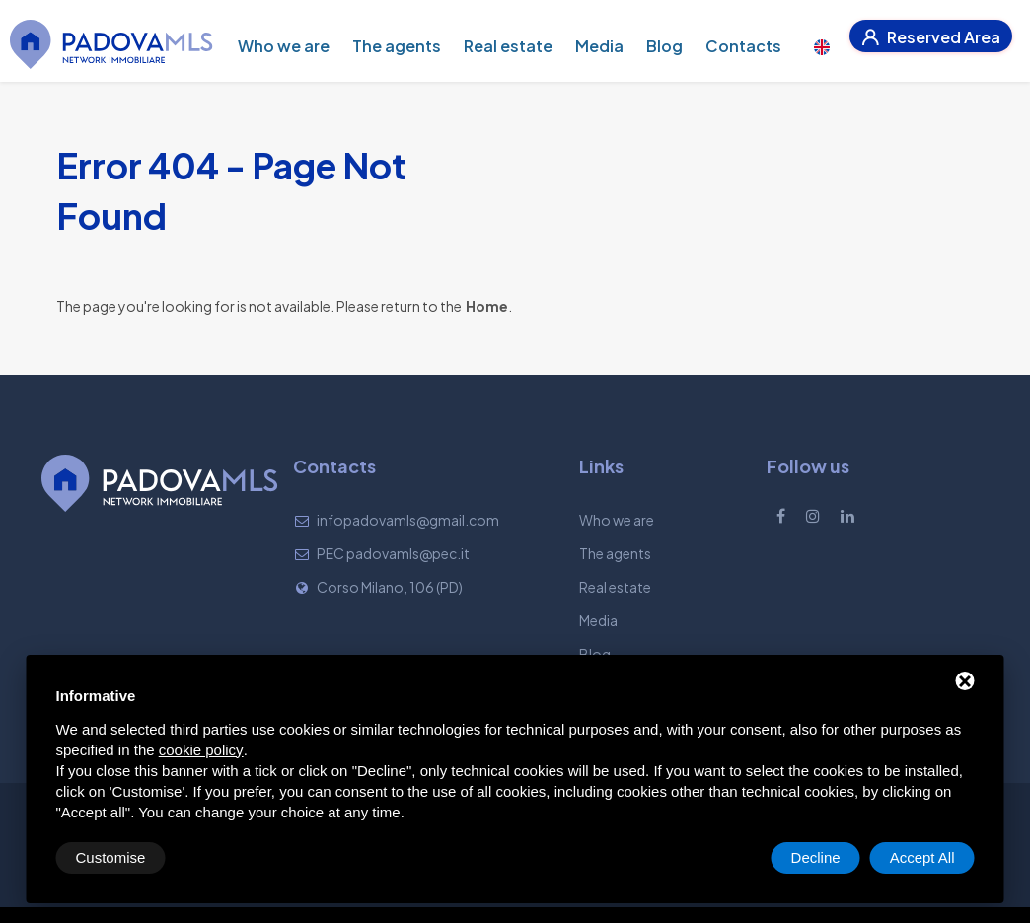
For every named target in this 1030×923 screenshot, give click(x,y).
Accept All (922, 857)
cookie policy (201, 750)
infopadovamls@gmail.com (408, 520)
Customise (111, 857)
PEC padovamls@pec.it (393, 553)
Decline (816, 857)
